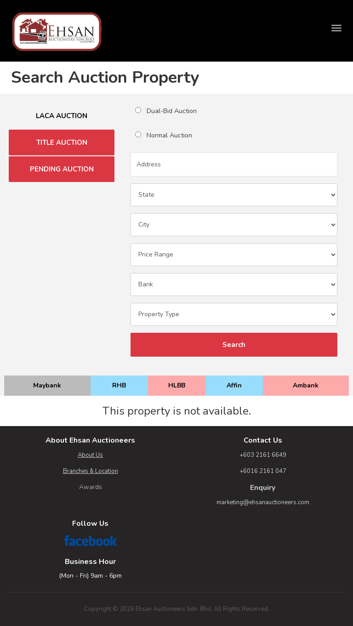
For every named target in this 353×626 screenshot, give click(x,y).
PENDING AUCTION (62, 169)
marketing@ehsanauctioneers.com (262, 502)
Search (233, 344)
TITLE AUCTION (61, 142)
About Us (90, 455)
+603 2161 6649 (262, 455)
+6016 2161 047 (262, 471)
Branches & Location (90, 471)
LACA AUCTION (61, 115)
